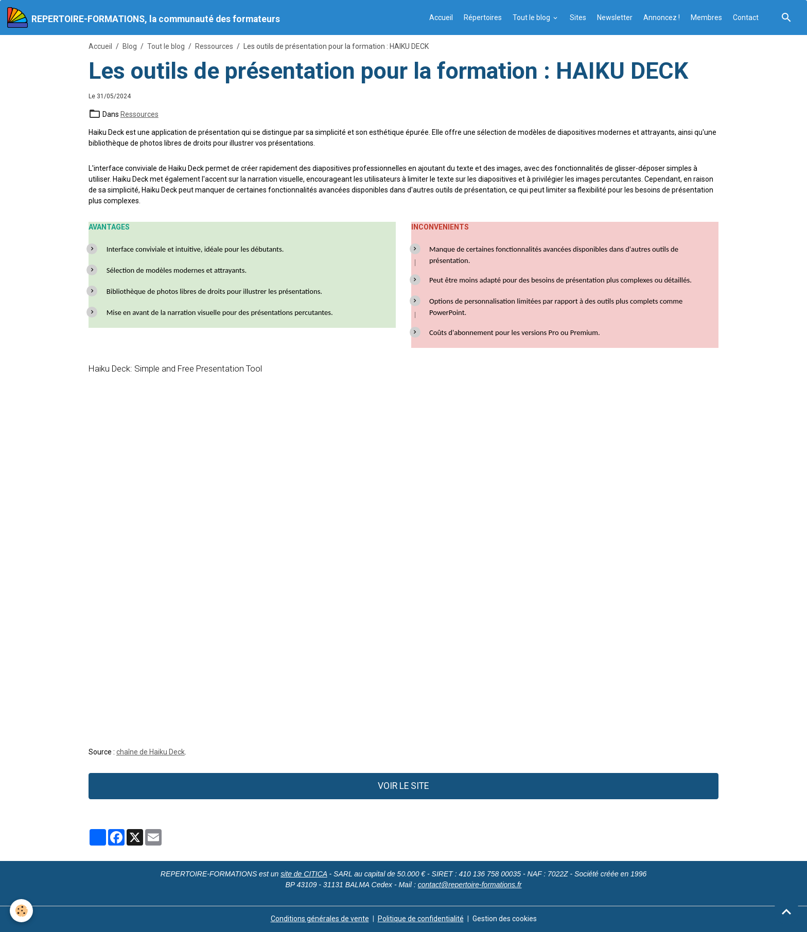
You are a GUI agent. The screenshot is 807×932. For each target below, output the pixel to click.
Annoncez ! (661, 17)
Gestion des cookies (504, 919)
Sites (578, 17)
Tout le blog (532, 17)
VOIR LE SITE (403, 786)
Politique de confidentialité (421, 919)
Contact (746, 17)
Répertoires (483, 17)
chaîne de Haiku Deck (150, 752)
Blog (129, 46)
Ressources (214, 46)
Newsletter (615, 17)
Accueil (441, 17)
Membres (706, 17)
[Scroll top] (786, 911)
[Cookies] (21, 910)
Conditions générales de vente (320, 919)
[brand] (143, 17)
